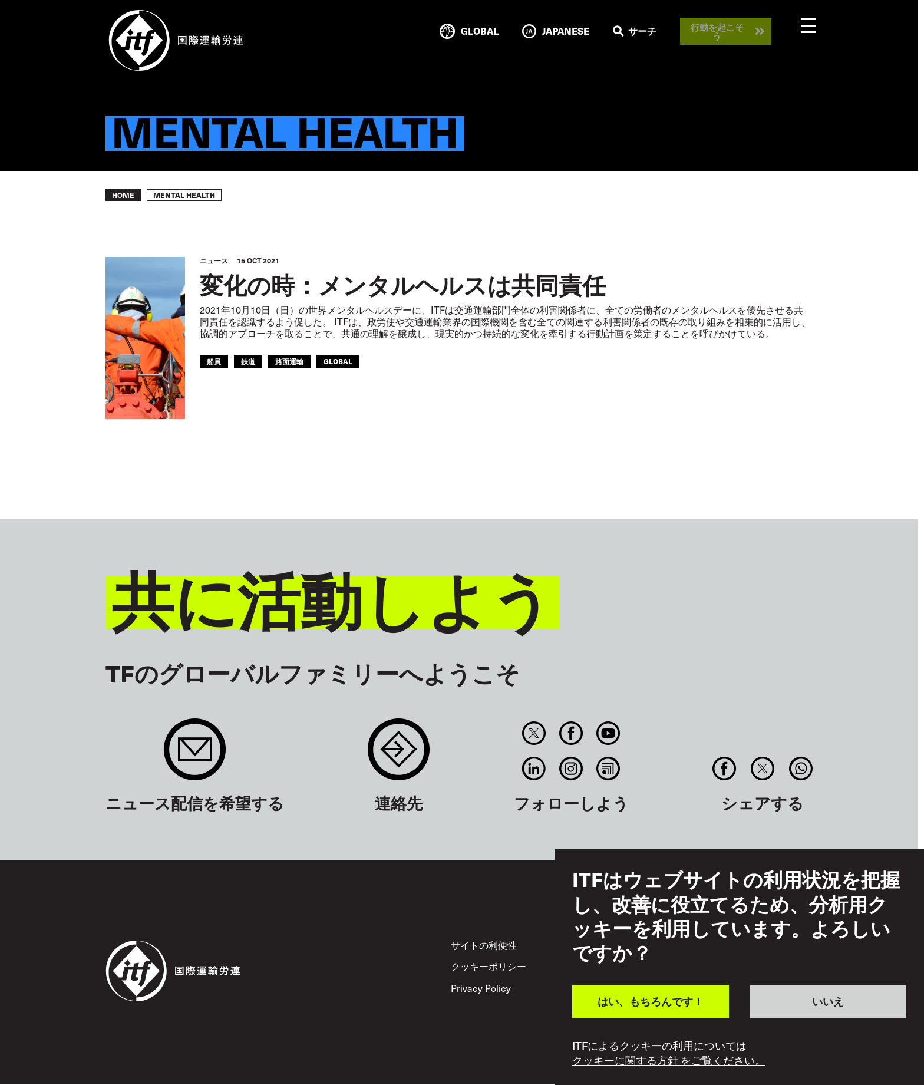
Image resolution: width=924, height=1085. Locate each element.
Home (123, 195)
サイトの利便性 (484, 945)
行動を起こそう (717, 31)
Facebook (570, 733)
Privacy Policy (481, 988)
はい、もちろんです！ (651, 1001)
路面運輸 (289, 361)
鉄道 (248, 361)
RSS (608, 768)
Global (338, 361)
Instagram (570, 768)
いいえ (828, 1001)
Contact (399, 755)
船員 (214, 361)
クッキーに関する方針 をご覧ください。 (668, 1060)
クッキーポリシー (488, 966)
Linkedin (533, 768)
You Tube (608, 733)
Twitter (533, 733)
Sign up (195, 755)
